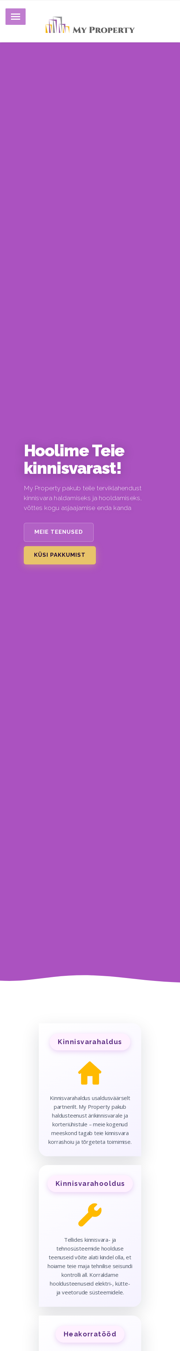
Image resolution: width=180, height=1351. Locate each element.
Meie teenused (58, 532)
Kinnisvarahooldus (90, 1183)
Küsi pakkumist (60, 555)
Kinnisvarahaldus (90, 1042)
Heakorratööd (90, 1334)
